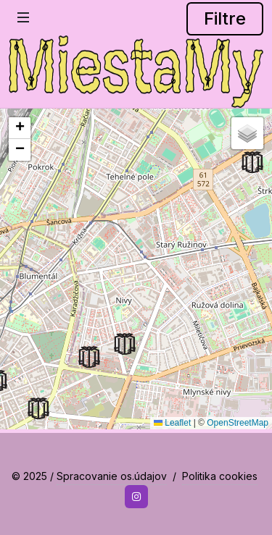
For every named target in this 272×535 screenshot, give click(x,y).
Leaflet (172, 423)
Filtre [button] (225, 18)
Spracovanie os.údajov (112, 476)
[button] (252, 162)
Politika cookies (219, 476)
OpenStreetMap (237, 423)
